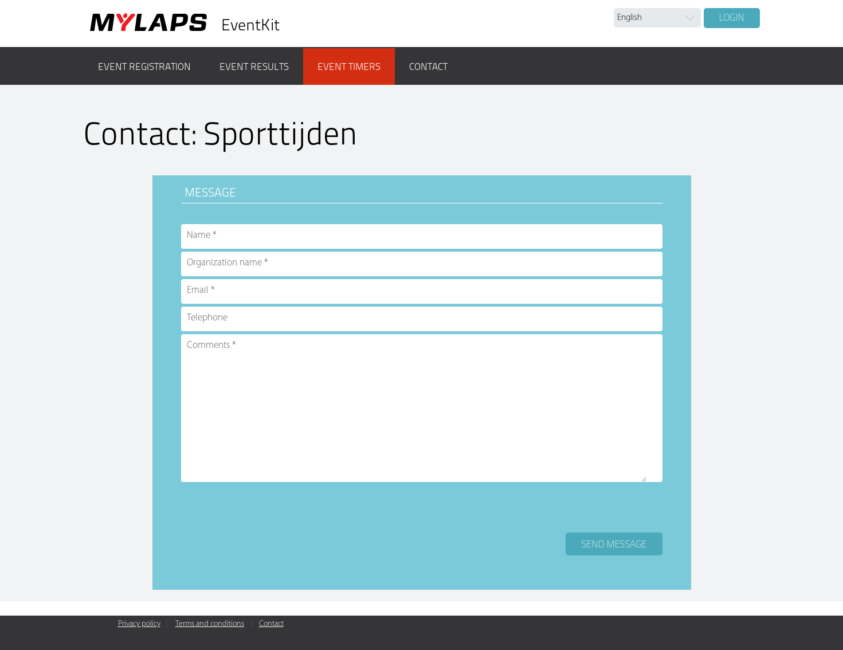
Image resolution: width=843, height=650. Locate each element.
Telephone (207, 318)
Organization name (224, 263)
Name (198, 235)
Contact (428, 66)
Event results (254, 66)
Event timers (349, 66)
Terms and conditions (209, 624)
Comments (208, 345)
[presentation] (268, 507)
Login (731, 17)
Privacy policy (139, 624)
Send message (613, 544)
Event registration (144, 66)
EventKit (250, 24)
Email (198, 290)
